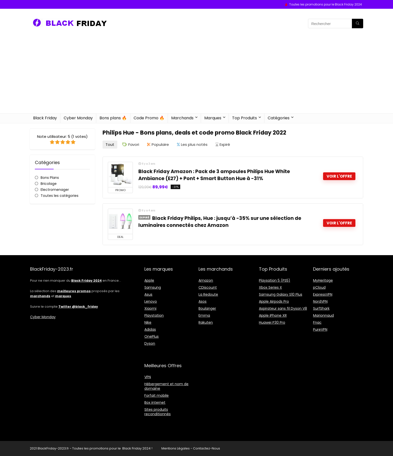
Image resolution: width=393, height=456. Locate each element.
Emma (204, 315)
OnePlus (151, 336)
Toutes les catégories (59, 195)
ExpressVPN (322, 294)
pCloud (319, 287)
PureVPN (320, 329)
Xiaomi (150, 308)
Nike (147, 322)
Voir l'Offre (339, 176)
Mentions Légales (175, 448)
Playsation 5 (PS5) (274, 280)
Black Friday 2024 (136, 448)
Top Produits (244, 118)
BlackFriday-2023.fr (53, 448)
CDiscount (208, 287)
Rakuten (206, 322)
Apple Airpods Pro (274, 301)
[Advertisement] (196, 76)
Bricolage (49, 183)
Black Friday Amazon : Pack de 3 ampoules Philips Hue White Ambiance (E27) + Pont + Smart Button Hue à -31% (214, 175)
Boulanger (207, 308)
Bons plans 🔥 (113, 118)
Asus (148, 294)
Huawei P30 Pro (272, 322)
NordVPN (320, 301)
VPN (147, 376)
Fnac (317, 322)
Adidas (150, 329)
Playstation (154, 315)
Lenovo (150, 301)
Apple (149, 280)
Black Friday (45, 118)
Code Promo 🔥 (149, 118)
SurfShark (321, 308)
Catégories (278, 118)
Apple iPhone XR (273, 315)
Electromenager (55, 189)
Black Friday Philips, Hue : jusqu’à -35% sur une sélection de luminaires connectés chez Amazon (219, 222)
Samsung (152, 287)
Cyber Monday (78, 118)
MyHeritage (323, 280)
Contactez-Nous (206, 448)
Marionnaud (323, 315)
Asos (203, 301)
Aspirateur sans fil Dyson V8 (283, 308)
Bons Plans (50, 177)
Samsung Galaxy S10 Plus (280, 294)
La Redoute (208, 294)
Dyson (149, 343)
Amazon (206, 280)
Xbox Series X (270, 287)
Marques (212, 118)
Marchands (182, 118)
